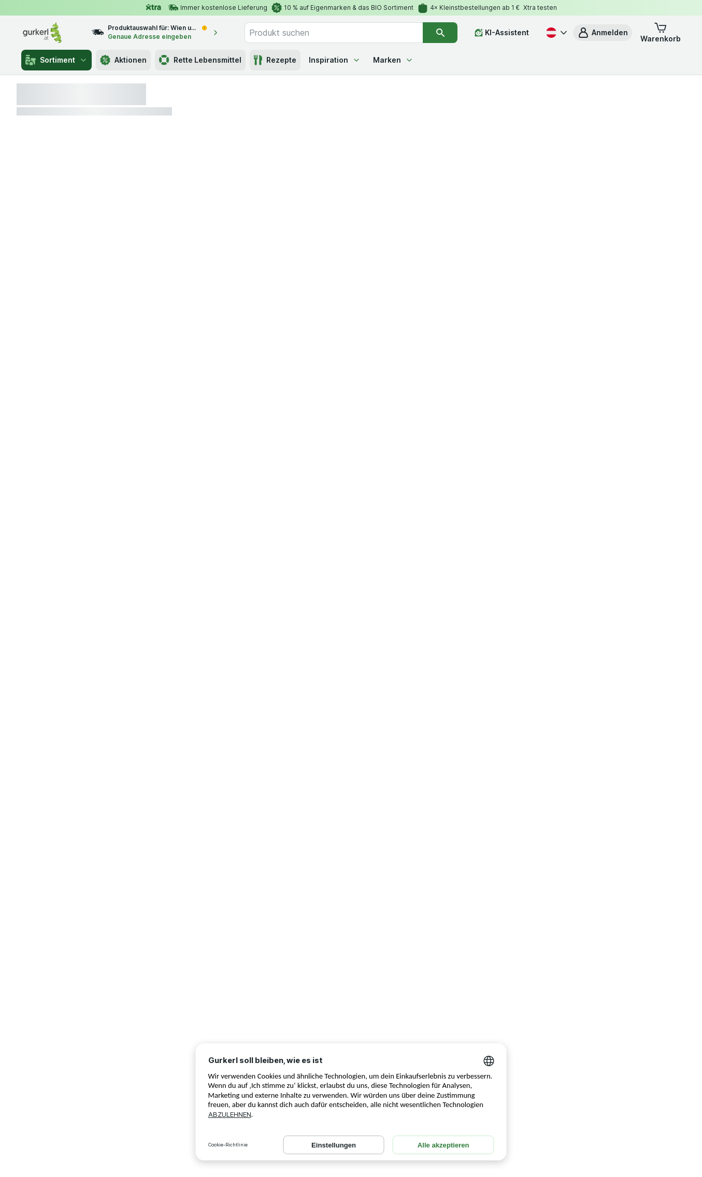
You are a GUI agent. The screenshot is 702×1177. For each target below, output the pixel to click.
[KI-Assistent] (502, 32)
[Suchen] (440, 32)
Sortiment (56, 60)
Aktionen (123, 60)
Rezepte (275, 60)
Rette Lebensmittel (200, 60)
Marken (393, 59)
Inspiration (335, 59)
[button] (602, 32)
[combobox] (334, 32)
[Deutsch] (555, 32)
